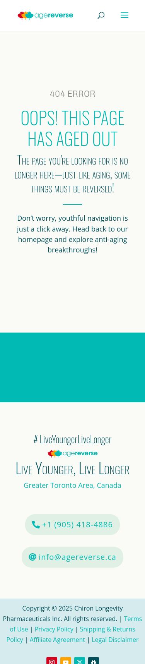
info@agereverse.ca (77, 557)
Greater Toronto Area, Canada (72, 485)
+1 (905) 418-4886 (77, 524)
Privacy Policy (54, 629)
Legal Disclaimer (115, 639)
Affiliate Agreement (57, 639)
